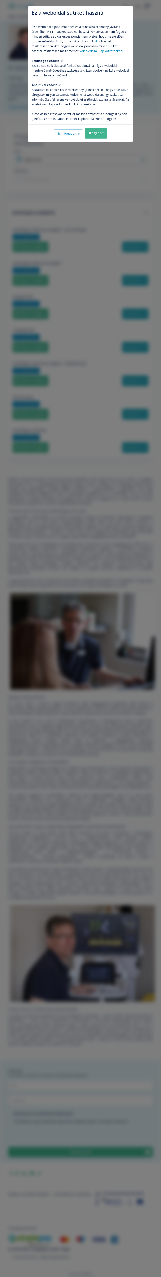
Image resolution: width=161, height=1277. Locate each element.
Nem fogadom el (68, 133)
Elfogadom (96, 133)
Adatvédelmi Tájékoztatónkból (101, 51)
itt (97, 41)
